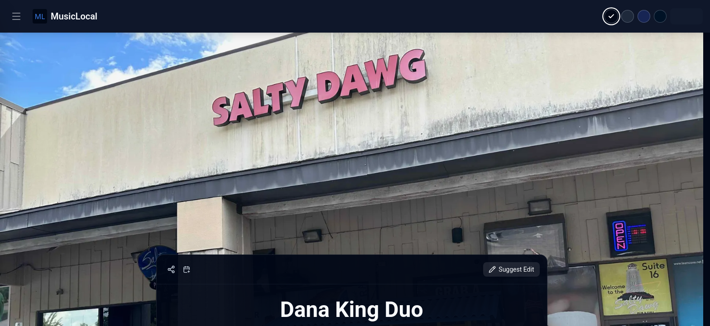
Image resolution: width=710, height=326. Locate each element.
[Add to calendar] (186, 269)
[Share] (171, 269)
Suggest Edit (511, 269)
